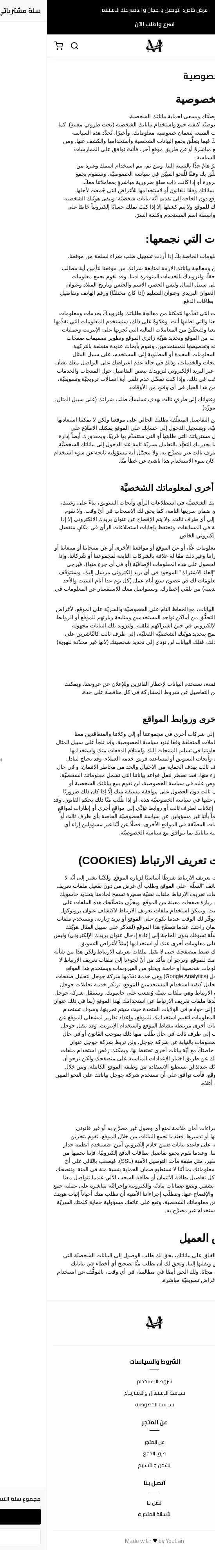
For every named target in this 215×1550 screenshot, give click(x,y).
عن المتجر (107, 1442)
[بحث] (27, 46)
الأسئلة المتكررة (108, 1514)
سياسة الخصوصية (107, 1405)
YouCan (128, 1540)
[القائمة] (203, 46)
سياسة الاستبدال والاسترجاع (107, 1393)
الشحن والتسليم (108, 1465)
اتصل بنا (108, 1503)
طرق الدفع (107, 1454)
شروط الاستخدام (107, 1382)
